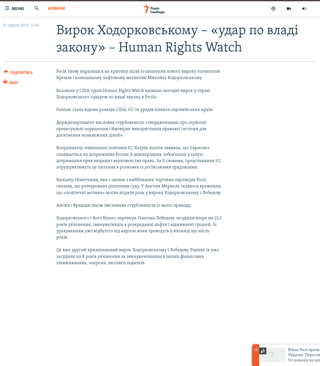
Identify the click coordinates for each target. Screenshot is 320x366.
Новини (56, 8)
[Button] (18, 73)
